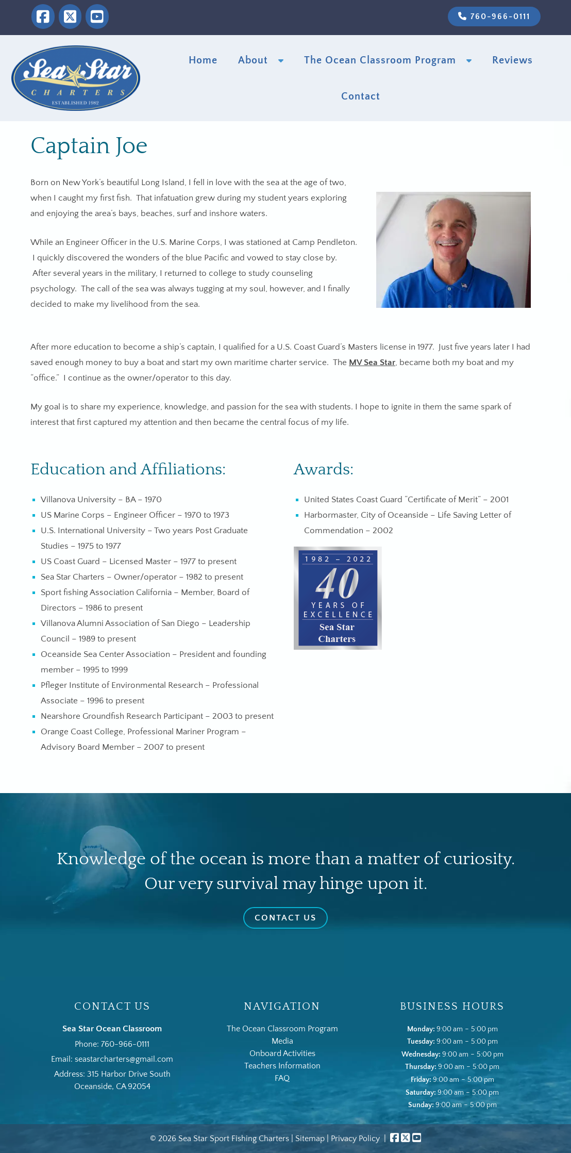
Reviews (512, 60)
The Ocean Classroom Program (380, 60)
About (253, 60)
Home (203, 60)
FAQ (282, 1078)
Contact (360, 96)
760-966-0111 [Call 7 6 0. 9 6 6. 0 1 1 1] (125, 1044)
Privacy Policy (355, 1138)
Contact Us (285, 918)
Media (282, 1041)
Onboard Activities (282, 1053)
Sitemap (310, 1138)
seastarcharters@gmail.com (124, 1059)
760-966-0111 (494, 16)
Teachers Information (282, 1065)
